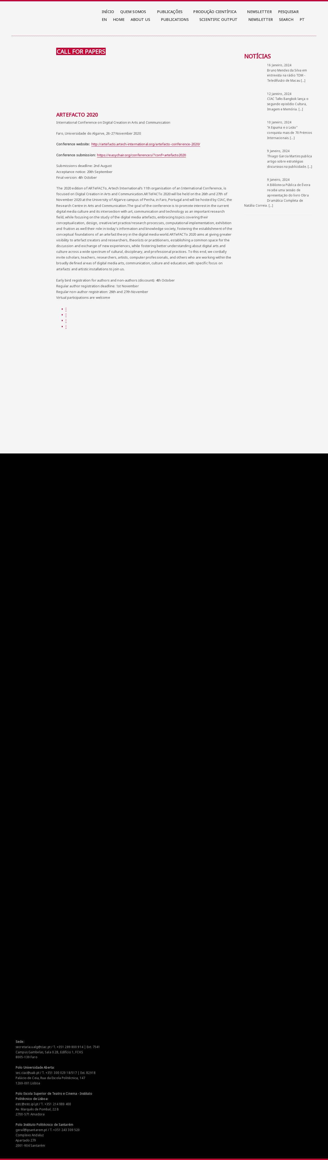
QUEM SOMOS (133, 11)
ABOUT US (140, 19)
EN (104, 19)
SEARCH (286, 19)
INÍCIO (108, 11)
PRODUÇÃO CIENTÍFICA (214, 11)
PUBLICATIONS (175, 19)
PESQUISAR (288, 11)
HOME (118, 19)
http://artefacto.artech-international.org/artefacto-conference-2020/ (145, 144)
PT (302, 19)
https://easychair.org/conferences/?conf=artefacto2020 (141, 155)
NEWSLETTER (259, 11)
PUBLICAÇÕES (169, 11)
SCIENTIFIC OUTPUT (218, 19)
